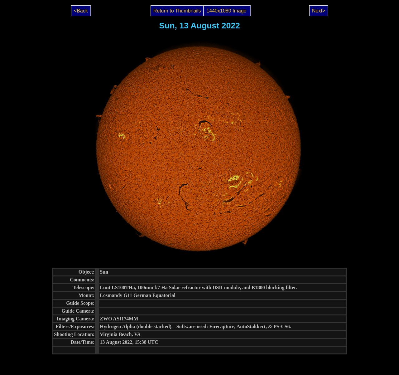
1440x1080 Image (227, 10)
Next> (318, 10)
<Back (81, 10)
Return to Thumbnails (177, 10)
